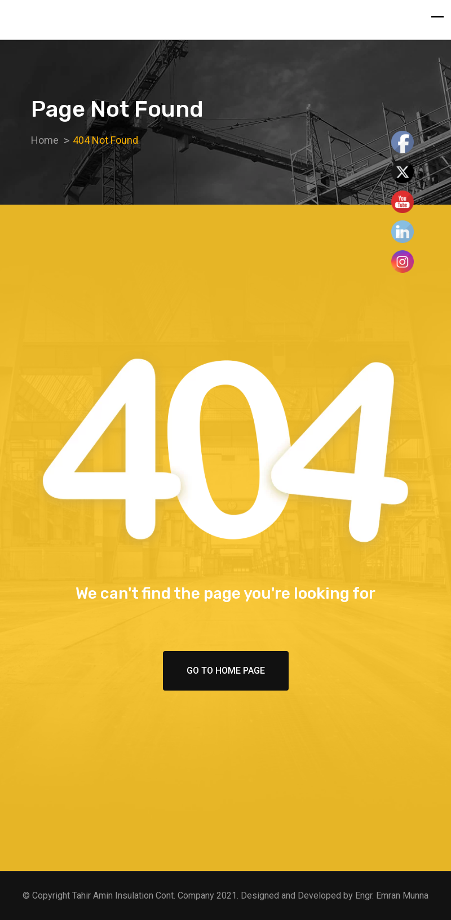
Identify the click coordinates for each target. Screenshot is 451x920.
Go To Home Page (226, 670)
